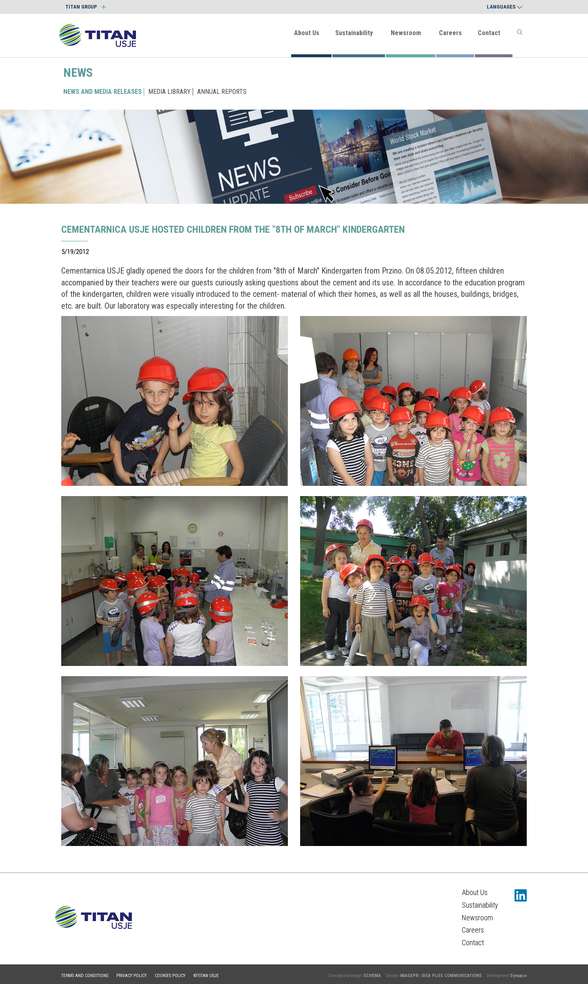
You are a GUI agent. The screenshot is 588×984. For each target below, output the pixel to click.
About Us (306, 33)
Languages (505, 7)
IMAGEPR (409, 975)
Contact (489, 33)
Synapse (518, 975)
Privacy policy (131, 975)
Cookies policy (170, 975)
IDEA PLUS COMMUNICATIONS (451, 975)
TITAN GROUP (85, 7)
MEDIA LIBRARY (169, 92)
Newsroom (406, 33)
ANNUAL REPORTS (222, 92)
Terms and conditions (84, 975)
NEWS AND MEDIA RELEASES (102, 92)
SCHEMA (372, 975)
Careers (450, 33)
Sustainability (354, 33)
